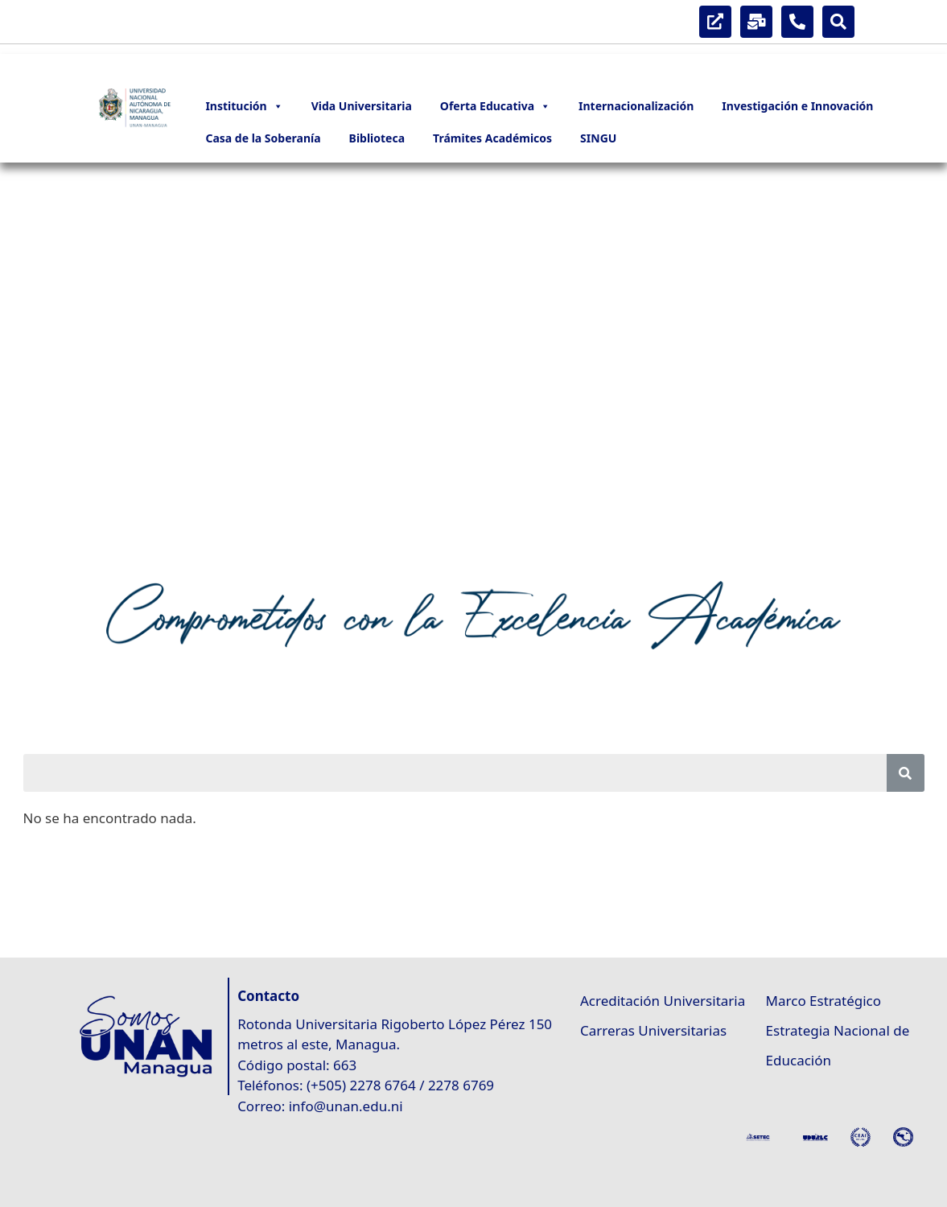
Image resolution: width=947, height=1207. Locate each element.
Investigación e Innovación (797, 105)
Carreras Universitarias (653, 1030)
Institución (243, 106)
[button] (25, 364)
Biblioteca (377, 138)
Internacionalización (636, 105)
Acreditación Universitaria (662, 1000)
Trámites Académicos (492, 138)
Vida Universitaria (361, 105)
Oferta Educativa (495, 106)
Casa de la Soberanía (262, 138)
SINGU (598, 138)
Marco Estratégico (823, 1000)
